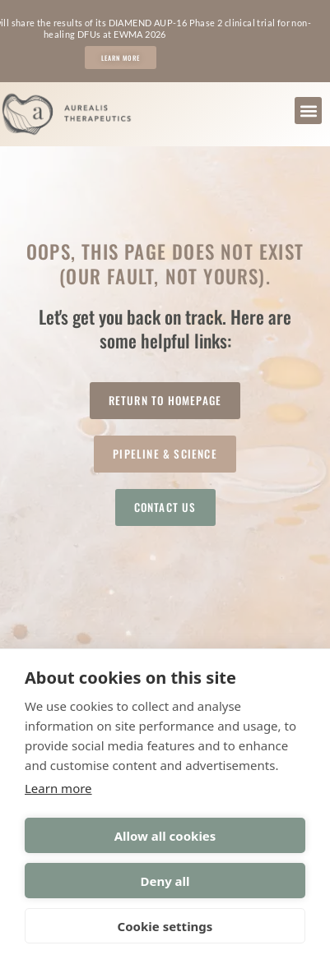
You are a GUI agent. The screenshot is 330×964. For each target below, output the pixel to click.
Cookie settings (165, 926)
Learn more (58, 788)
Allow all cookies (165, 836)
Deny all (164, 881)
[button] (308, 110)
